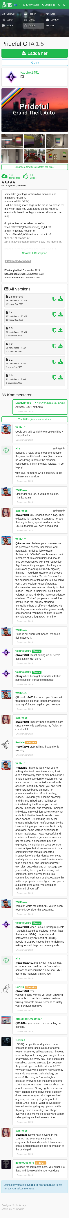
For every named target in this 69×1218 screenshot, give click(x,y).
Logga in (32, 1184)
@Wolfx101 (22, 514)
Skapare (36, 651)
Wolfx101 (21, 427)
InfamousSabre (24, 1162)
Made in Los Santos (12, 1209)
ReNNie (20, 742)
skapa (48, 1184)
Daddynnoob (23, 402)
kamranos (21, 510)
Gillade (33, 178)
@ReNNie (21, 767)
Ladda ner (35, 53)
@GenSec (21, 1134)
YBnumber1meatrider (28, 1018)
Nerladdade (14, 178)
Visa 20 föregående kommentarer (34, 419)
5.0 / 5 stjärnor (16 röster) (13, 186)
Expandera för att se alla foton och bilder (34, 167)
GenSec (20, 1040)
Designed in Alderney (13, 1205)
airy (17, 448)
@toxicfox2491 (24, 697)
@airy (19, 676)
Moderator (31, 742)
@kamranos (22, 543)
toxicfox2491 (29, 72)
